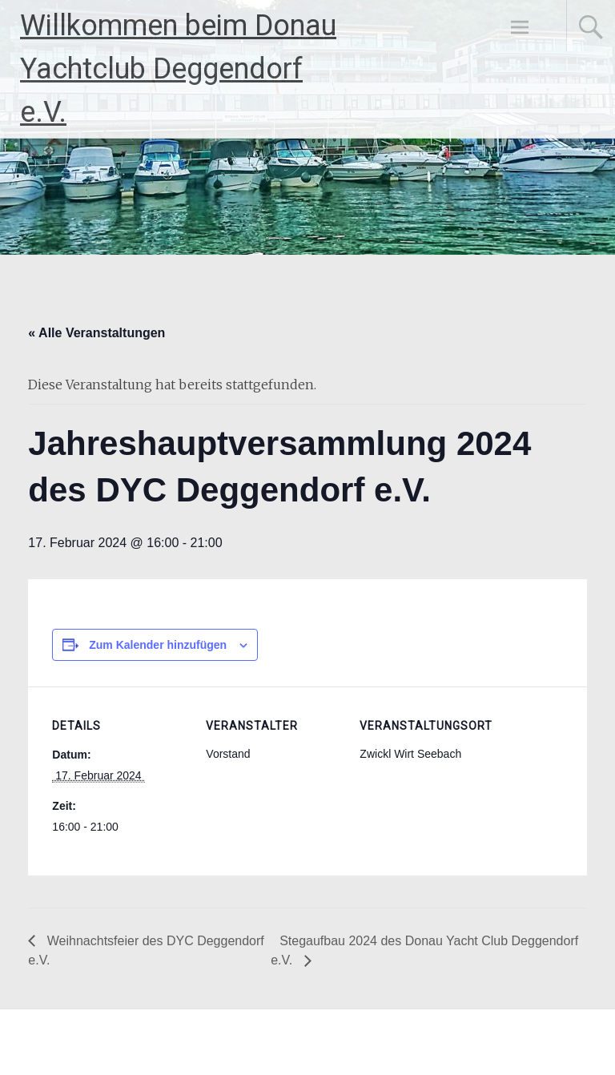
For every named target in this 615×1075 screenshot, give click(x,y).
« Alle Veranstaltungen (96, 333)
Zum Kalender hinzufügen (158, 644)
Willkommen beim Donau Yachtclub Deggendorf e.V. (178, 69)
